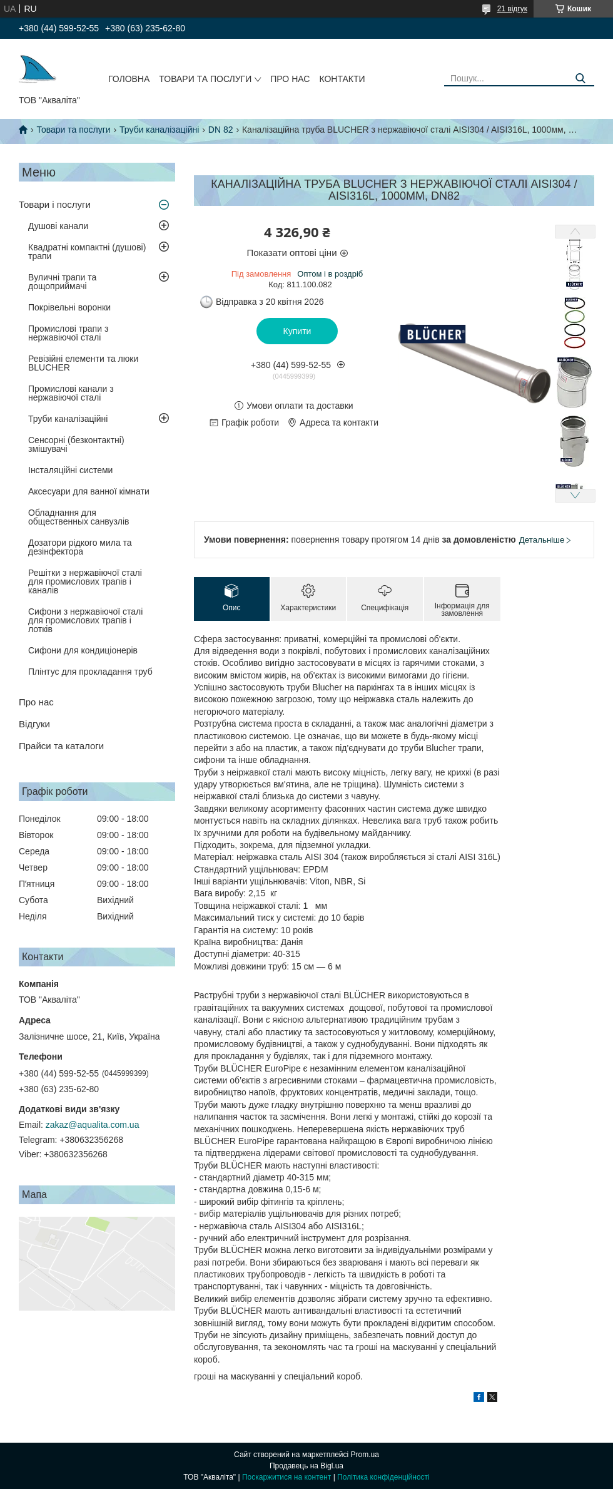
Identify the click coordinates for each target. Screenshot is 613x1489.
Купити (297, 331)
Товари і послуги (55, 204)
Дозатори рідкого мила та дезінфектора (80, 547)
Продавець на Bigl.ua (306, 1465)
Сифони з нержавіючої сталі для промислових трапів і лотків (85, 620)
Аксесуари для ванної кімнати (88, 491)
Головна (128, 79)
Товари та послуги (205, 79)
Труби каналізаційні (159, 129)
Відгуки (34, 724)
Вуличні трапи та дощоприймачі (62, 281)
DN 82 (220, 129)
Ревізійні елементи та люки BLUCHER (83, 363)
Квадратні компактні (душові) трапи (87, 251)
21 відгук (512, 8)
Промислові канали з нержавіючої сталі (71, 393)
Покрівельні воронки (69, 307)
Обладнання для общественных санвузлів (78, 517)
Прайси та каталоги (61, 745)
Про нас (290, 79)
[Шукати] (580, 78)
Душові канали (58, 226)
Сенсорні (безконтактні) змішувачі (76, 444)
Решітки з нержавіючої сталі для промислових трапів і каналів (85, 581)
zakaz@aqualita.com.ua (92, 1125)
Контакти (342, 79)
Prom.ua (365, 1454)
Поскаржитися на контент (286, 1477)
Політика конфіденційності (383, 1477)
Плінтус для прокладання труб (90, 672)
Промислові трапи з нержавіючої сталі (68, 333)
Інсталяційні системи (70, 470)
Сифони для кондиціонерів (83, 650)
